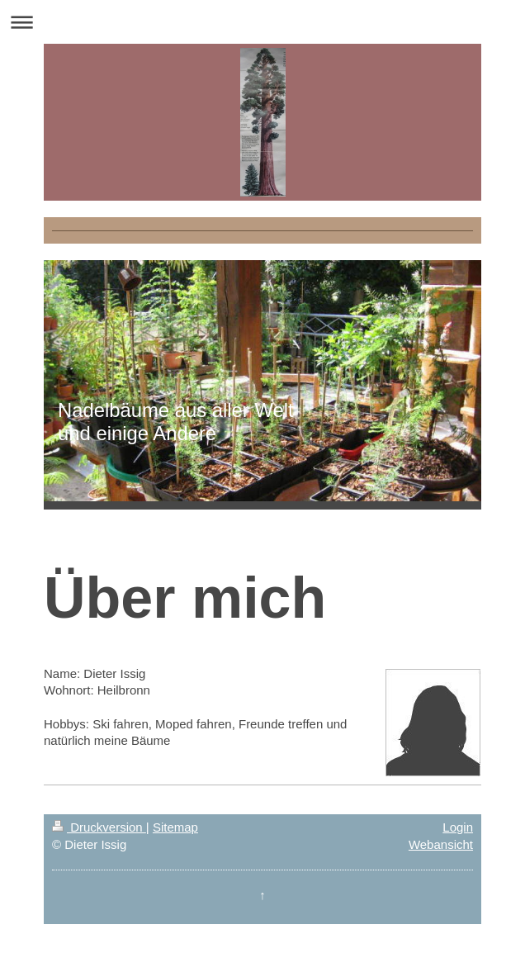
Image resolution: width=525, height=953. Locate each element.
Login (457, 827)
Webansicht (441, 844)
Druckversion (99, 827)
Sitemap (175, 827)
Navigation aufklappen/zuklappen (262, 22)
